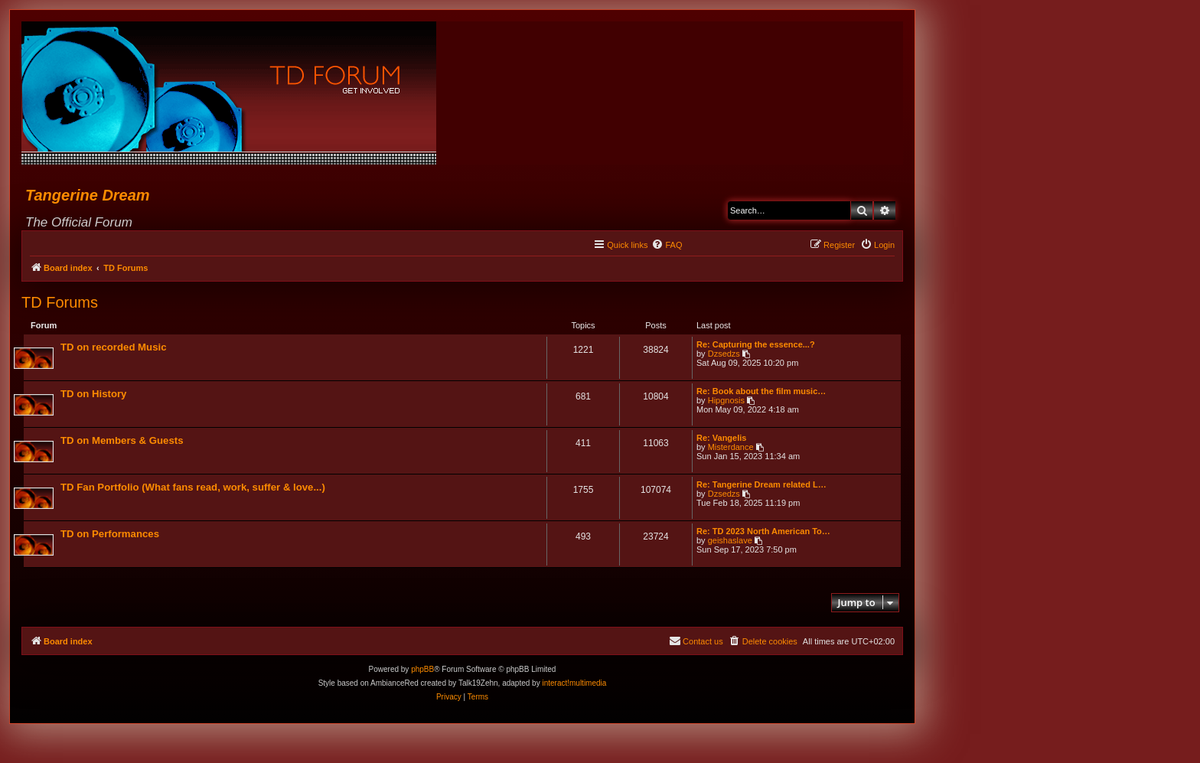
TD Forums (59, 302)
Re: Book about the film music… (760, 391)
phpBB (422, 671)
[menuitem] (666, 245)
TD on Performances (110, 534)
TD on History (94, 394)
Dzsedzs (723, 354)
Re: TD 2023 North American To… (763, 531)
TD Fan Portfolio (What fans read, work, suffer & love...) (193, 488)
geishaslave (729, 541)
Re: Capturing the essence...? (755, 345)
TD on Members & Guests (122, 441)
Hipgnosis (725, 401)
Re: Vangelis (720, 438)
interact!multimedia (574, 684)
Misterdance (730, 447)
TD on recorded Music (114, 348)
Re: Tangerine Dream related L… (761, 485)
